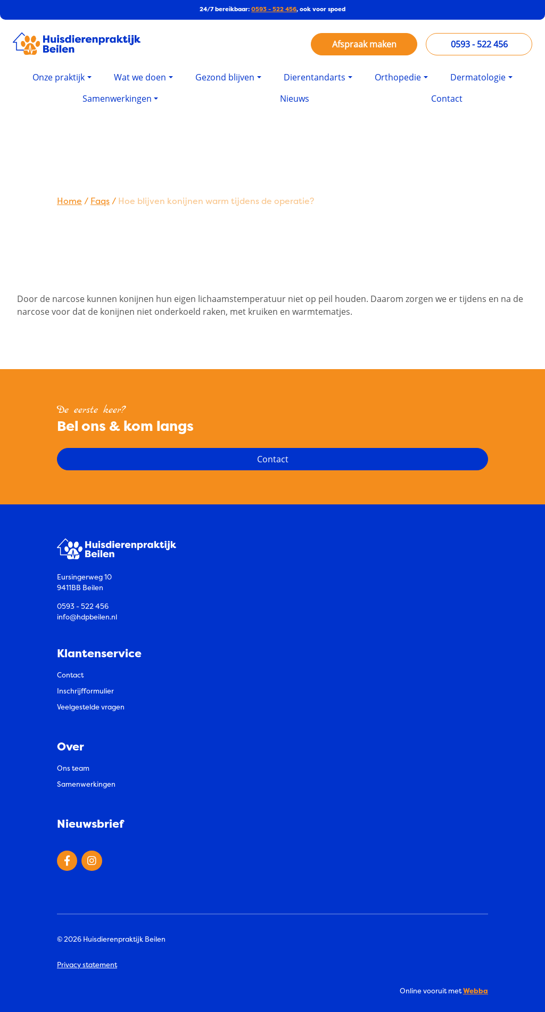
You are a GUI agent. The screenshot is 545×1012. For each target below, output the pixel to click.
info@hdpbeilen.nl (87, 616)
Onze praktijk (58, 76)
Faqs (100, 200)
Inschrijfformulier (85, 690)
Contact (447, 97)
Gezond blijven (224, 76)
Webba (475, 989)
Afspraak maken (364, 44)
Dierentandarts (314, 76)
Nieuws (294, 97)
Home (69, 200)
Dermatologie (478, 76)
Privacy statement (87, 963)
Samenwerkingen (117, 97)
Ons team (73, 767)
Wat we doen (140, 76)
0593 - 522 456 (273, 9)
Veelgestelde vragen (91, 706)
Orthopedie (398, 76)
